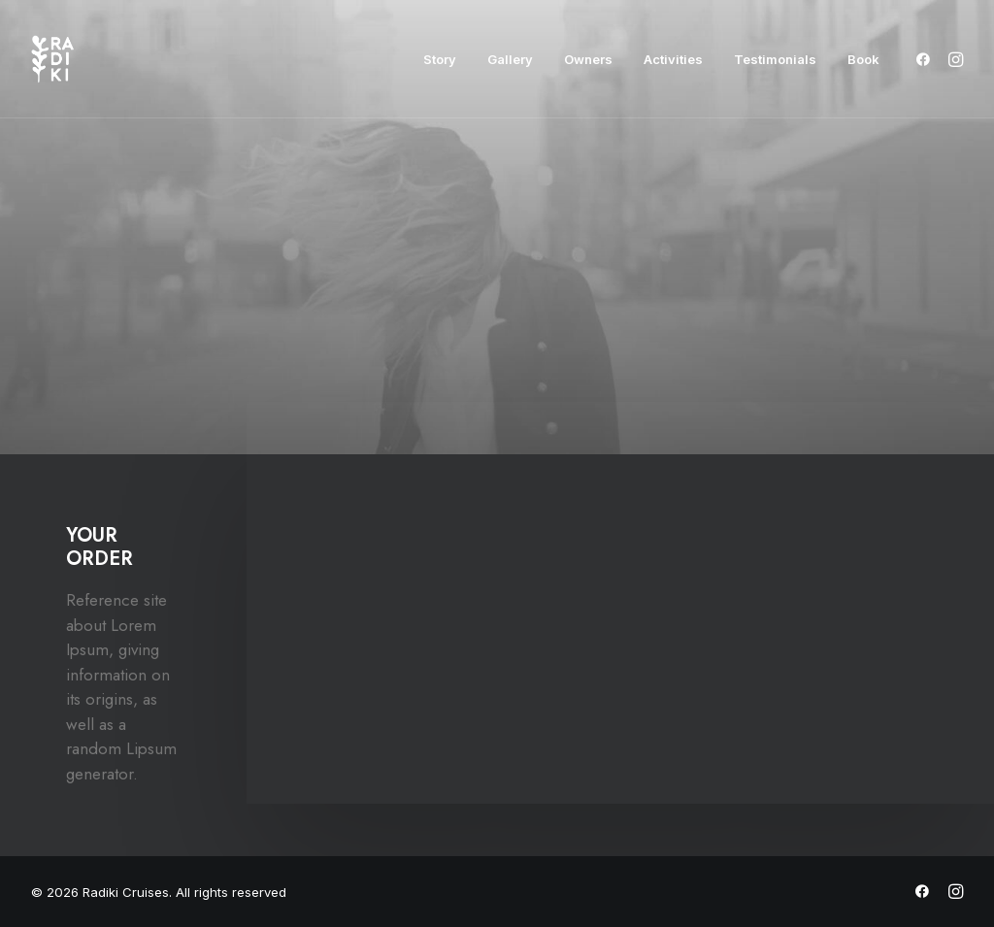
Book (863, 59)
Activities (673, 59)
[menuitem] (440, 59)
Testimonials (775, 59)
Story (439, 59)
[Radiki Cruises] (53, 59)
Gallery (510, 59)
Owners (588, 59)
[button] (926, 59)
